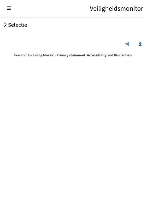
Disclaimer (122, 55)
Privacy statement (70, 55)
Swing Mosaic (43, 55)
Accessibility (97, 55)
